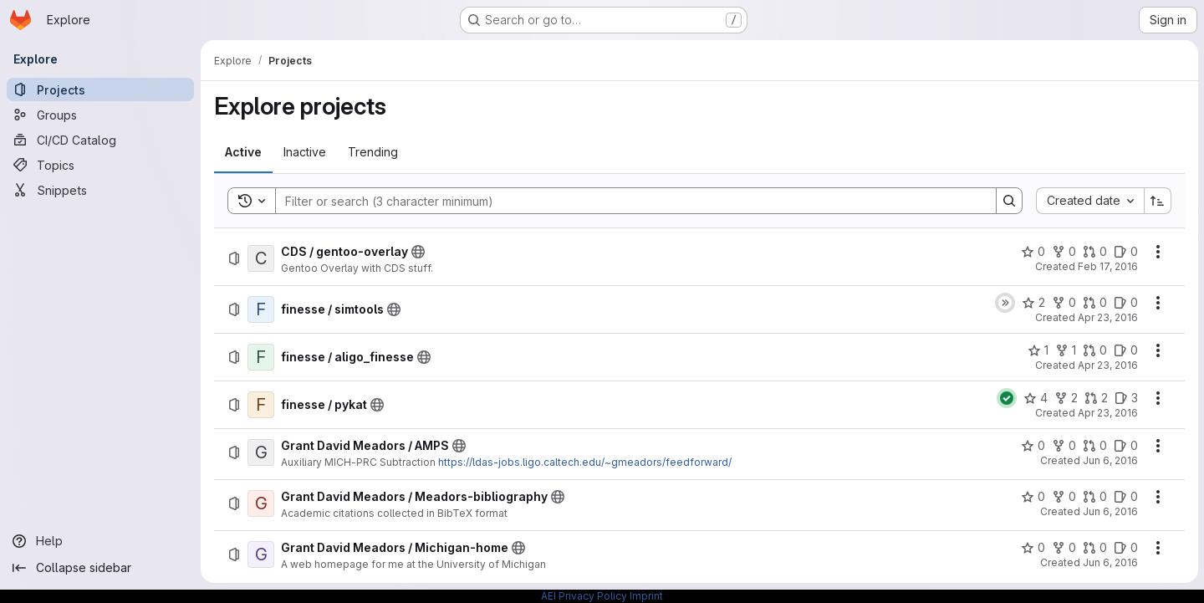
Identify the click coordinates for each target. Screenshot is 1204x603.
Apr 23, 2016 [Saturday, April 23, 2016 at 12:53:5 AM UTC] (1107, 317)
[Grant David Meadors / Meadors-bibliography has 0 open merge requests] (1094, 496)
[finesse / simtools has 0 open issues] (1125, 302)
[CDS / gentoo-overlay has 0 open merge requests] (1094, 251)
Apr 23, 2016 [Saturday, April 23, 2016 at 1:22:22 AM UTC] (1107, 412)
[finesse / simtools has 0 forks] (1063, 302)
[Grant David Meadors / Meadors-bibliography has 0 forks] (1063, 496)
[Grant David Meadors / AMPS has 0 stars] (1032, 445)
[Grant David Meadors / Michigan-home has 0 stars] (1032, 547)
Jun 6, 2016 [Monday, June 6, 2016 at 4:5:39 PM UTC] (1109, 460)
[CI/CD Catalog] (100, 139)
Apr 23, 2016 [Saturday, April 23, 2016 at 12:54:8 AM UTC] (1107, 365)
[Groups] (100, 114)
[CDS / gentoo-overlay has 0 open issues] (1125, 251)
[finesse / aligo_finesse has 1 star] (1037, 350)
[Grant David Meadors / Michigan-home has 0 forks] (1063, 547)
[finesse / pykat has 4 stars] (1035, 398)
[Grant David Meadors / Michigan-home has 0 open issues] (1125, 547)
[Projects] (100, 89)
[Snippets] (100, 190)
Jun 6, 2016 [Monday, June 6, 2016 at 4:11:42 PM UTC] (1109, 562)
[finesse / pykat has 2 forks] (1065, 398)
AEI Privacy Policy (584, 596)
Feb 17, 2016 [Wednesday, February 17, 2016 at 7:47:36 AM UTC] (1107, 266)
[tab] (243, 152)
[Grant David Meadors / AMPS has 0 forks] (1063, 445)
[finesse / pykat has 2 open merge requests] (1095, 398)
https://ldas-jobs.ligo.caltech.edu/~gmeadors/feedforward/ (585, 462)
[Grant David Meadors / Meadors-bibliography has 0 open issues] (1125, 496)
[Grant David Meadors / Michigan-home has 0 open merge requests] (1094, 547)
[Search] (627, 201)
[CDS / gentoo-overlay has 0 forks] (1063, 251)
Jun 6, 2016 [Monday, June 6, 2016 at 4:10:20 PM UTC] (1109, 511)
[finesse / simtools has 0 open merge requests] (1094, 302)
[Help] (100, 541)
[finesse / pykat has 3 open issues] (1125, 398)
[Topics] (100, 164)
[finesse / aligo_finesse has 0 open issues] (1125, 350)
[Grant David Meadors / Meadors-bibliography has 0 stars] (1032, 496)
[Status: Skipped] (1004, 303)
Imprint (646, 596)
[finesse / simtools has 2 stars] (1032, 302)
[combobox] (1089, 200)
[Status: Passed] (1006, 398)
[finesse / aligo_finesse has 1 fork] (1064, 350)
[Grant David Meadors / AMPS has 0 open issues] (1125, 445)
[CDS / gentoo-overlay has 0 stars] (1032, 251)
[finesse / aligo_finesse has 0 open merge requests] (1094, 350)
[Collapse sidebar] (100, 568)
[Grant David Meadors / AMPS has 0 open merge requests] (1094, 445)
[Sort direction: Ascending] (1157, 200)
